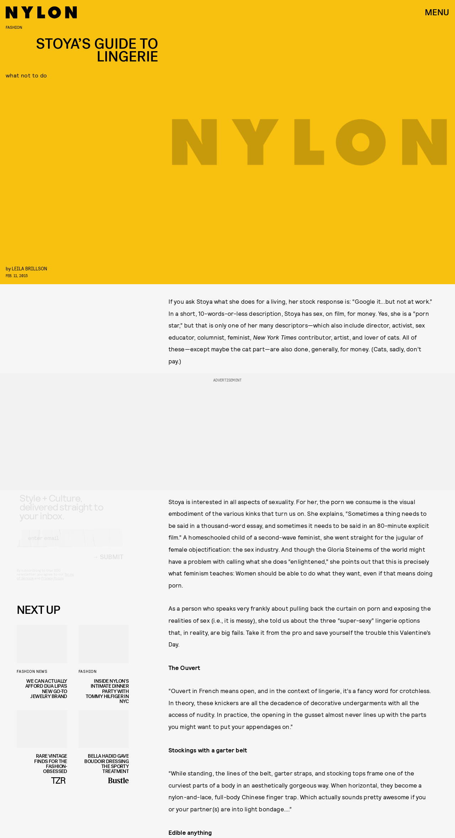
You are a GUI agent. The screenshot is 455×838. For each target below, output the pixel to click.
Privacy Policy (52, 585)
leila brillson (29, 268)
